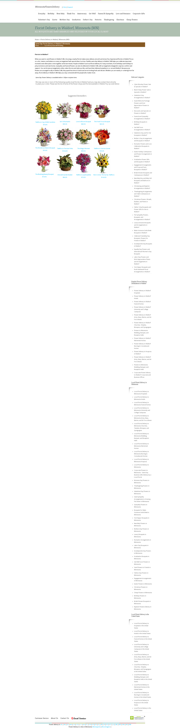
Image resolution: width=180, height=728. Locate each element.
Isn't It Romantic (65, 121)
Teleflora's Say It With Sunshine (45, 122)
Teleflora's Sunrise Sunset (102, 148)
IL (98, 724)
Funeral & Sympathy (106, 13)
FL (87, 724)
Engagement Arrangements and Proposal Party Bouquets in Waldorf (142, 167)
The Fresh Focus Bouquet (102, 121)
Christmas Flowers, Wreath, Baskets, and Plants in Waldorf (143, 202)
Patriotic (98, 19)
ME (116, 724)
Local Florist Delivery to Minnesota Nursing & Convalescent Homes (141, 454)
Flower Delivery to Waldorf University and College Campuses (142, 309)
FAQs (64, 7)
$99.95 (65, 124)
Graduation (76, 19)
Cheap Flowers (132, 19)
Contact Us (64, 718)
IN (101, 724)
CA (74, 724)
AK (64, 724)
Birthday (51, 13)
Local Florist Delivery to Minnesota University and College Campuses (142, 410)
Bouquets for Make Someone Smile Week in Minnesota (141, 512)
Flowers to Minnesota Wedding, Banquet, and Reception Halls (141, 333)
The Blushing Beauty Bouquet (44, 174)
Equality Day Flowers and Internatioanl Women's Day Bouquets (142, 252)
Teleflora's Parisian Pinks (65, 148)
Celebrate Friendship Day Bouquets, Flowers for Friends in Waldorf (142, 238)
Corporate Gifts (139, 13)
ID (96, 724)
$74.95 (45, 125)
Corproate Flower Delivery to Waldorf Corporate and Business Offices (142, 375)
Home (37, 39)
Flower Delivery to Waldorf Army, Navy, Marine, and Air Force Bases (142, 317)
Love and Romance (123, 13)
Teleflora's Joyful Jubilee (83, 175)
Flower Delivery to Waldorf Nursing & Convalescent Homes (142, 346)
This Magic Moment (83, 148)
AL (61, 724)
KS (107, 724)
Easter (54, 19)
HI (93, 724)
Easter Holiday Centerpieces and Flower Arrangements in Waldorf (143, 154)
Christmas (120, 19)
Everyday (41, 13)
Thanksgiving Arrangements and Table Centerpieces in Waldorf (143, 194)
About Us (54, 718)
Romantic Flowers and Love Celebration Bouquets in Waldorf (143, 146)
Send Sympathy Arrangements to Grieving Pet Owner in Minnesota (142, 499)
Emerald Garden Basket (65, 175)
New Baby (61, 13)
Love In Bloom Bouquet (83, 121)
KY (110, 724)
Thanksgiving (109, 19)
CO (77, 724)
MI (127, 724)
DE (84, 724)
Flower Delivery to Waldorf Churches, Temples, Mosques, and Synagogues (142, 325)
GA (90, 724)
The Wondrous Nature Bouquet (45, 148)
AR (71, 724)
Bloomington (106, 727)
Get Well (92, 13)
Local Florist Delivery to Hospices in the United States (141, 703)
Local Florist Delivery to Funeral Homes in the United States (143, 639)
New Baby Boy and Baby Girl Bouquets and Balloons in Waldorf (143, 181)
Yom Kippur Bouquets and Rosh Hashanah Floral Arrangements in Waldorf (142, 269)
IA (104, 724)
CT (81, 724)
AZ (68, 724)
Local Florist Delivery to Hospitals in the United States (141, 626)
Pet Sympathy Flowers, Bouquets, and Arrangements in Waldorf (142, 217)
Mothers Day (65, 19)
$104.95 (65, 151)
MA (123, 724)
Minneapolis (96, 727)
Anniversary (82, 13)
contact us (41, 45)
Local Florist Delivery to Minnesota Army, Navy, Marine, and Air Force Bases (143, 418)
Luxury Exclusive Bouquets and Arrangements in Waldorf (142, 225)
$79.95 (83, 177)
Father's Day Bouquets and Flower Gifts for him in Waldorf (142, 209)
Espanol (70, 7)
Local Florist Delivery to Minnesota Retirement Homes (141, 446)
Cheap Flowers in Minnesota (143, 592)
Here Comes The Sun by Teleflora (103, 175)
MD (120, 724)
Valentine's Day (44, 19)
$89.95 (83, 124)
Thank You (71, 13)
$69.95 (102, 124)
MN (130, 724)
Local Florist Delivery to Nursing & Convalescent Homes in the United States (142, 695)
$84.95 (65, 177)
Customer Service (42, 718)
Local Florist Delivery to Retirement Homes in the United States (141, 687)
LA (113, 724)
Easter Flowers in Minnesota (143, 584)
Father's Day (88, 19)
